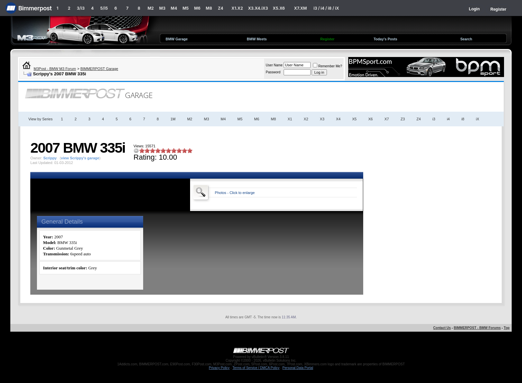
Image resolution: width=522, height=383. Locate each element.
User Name (274, 65)
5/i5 (104, 8)
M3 (162, 8)
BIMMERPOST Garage (99, 69)
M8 (209, 8)
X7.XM (300, 8)
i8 (462, 119)
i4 (448, 119)
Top (507, 328)
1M (172, 119)
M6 (197, 8)
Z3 (402, 119)
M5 (185, 8)
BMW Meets (257, 39)
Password (273, 72)
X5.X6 (279, 8)
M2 (150, 8)
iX (477, 119)
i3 (433, 119)
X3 (322, 119)
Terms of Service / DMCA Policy (255, 368)
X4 (338, 119)
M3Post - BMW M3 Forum (55, 69)
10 (189, 150)
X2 (306, 119)
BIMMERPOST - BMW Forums (477, 328)
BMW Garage (176, 39)
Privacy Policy (219, 368)
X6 (370, 119)
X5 (354, 119)
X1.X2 (237, 8)
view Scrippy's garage (80, 158)
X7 (387, 119)
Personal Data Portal (297, 368)
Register (498, 9)
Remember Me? (327, 66)
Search (466, 39)
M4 (174, 8)
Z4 (220, 8)
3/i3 (81, 8)
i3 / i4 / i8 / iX (326, 8)
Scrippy (50, 158)
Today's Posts (385, 39)
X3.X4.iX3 (258, 8)
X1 (290, 119)
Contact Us (442, 328)
